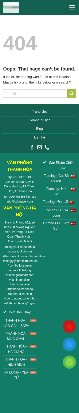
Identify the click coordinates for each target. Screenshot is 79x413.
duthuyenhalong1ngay (20, 303)
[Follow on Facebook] (32, 147)
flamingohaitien (21, 279)
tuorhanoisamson (20, 293)
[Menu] (72, 7)
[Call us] (46, 147)
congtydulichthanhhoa (20, 246)
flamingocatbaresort (20, 275)
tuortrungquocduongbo (20, 298)
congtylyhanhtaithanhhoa (21, 261)
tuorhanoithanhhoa (20, 289)
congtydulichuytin (20, 251)
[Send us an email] (39, 147)
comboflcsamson (20, 265)
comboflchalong (20, 270)
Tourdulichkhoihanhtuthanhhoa (25, 256)
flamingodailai (21, 284)
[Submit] (71, 93)
